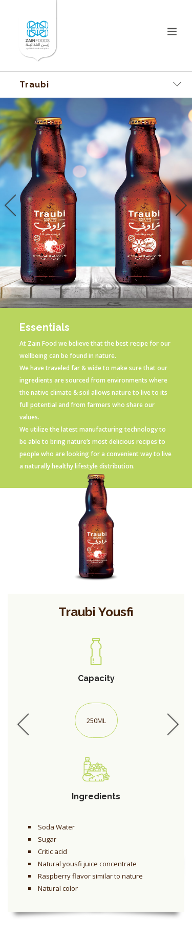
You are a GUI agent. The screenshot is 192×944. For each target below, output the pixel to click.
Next (179, 205)
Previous (8, 205)
